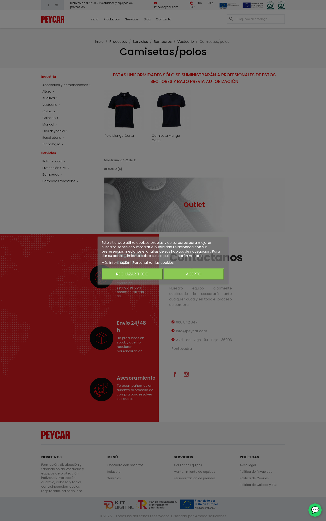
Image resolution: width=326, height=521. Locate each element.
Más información (116, 262)
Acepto (193, 274)
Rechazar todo (132, 274)
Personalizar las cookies (153, 262)
